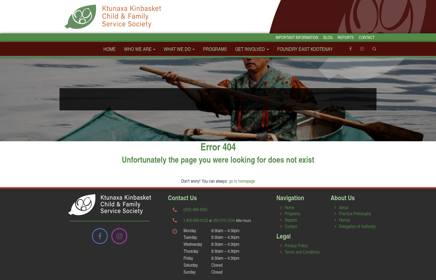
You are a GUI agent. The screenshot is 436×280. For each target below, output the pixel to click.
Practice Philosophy (355, 213)
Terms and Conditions (302, 252)
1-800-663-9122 (195, 220)
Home (109, 49)
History (344, 220)
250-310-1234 (224, 220)
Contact (367, 37)
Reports (346, 37)
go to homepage (242, 181)
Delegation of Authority (357, 226)
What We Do (179, 49)
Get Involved (252, 49)
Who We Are (139, 49)
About (343, 207)
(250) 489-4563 (195, 209)
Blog (328, 37)
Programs (215, 49)
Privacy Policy (296, 245)
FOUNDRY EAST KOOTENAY (305, 49)
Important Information (297, 37)
